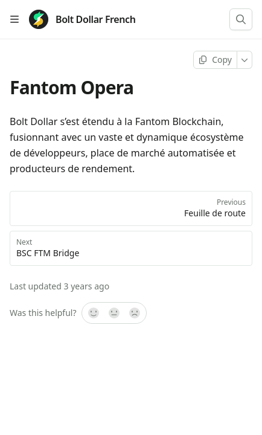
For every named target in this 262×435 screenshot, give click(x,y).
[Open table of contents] (14, 19)
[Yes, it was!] (93, 313)
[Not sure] (114, 313)
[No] (135, 313)
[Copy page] (215, 60)
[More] (244, 60)
